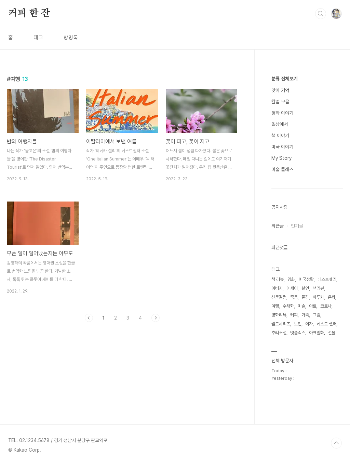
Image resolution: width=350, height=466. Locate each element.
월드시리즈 (280, 323)
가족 (305, 315)
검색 (320, 14)
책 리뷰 (277, 279)
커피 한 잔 (29, 13)
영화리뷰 (278, 315)
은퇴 (331, 297)
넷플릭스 (297, 332)
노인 (297, 323)
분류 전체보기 (284, 78)
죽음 (294, 297)
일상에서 (279, 124)
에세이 (292, 288)
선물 (331, 332)
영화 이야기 (282, 113)
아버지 (277, 288)
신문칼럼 (278, 297)
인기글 (297, 226)
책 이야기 (280, 135)
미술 (301, 306)
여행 (275, 306)
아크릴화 (316, 332)
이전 (89, 318)
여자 (309, 323)
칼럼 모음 (280, 101)
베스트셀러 (327, 279)
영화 (291, 279)
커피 (294, 315)
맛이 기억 (280, 90)
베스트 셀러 (326, 323)
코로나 (326, 306)
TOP (336, 443)
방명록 (71, 37)
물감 (305, 297)
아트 (313, 306)
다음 (155, 318)
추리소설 (278, 332)
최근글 (277, 226)
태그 (38, 37)
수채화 (288, 306)
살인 (305, 288)
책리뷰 (318, 288)
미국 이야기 (282, 147)
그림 (316, 315)
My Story (281, 158)
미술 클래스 (282, 169)
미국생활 (306, 279)
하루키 (318, 297)
